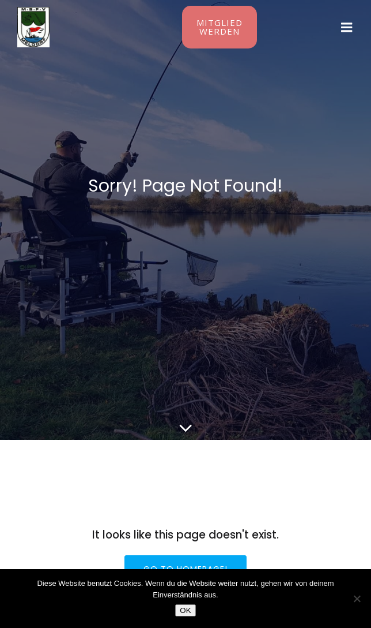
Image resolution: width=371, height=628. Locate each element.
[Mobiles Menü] (347, 28)
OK (185, 610)
